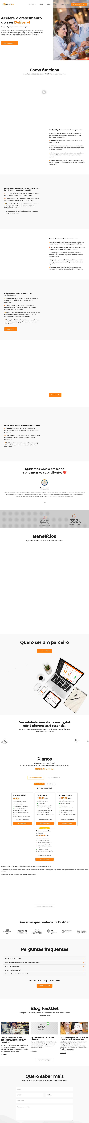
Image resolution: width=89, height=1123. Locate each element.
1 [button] (44, 503)
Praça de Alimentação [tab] (53, 777)
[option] (44, 488)
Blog (56, 4)
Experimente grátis (45, 823)
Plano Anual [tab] (50, 784)
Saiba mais (10, 329)
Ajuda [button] (48, 4)
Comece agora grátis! (79, 4)
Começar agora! (22, 823)
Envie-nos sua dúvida (44, 985)
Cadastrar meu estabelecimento (44, 906)
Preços (41, 4)
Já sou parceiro (65, 4)
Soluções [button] (31, 4)
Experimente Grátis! (44, 651)
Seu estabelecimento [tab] (36, 777)
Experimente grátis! (10, 43)
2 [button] (45, 503)
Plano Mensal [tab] (39, 784)
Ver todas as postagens (44, 1060)
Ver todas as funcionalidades (22, 819)
